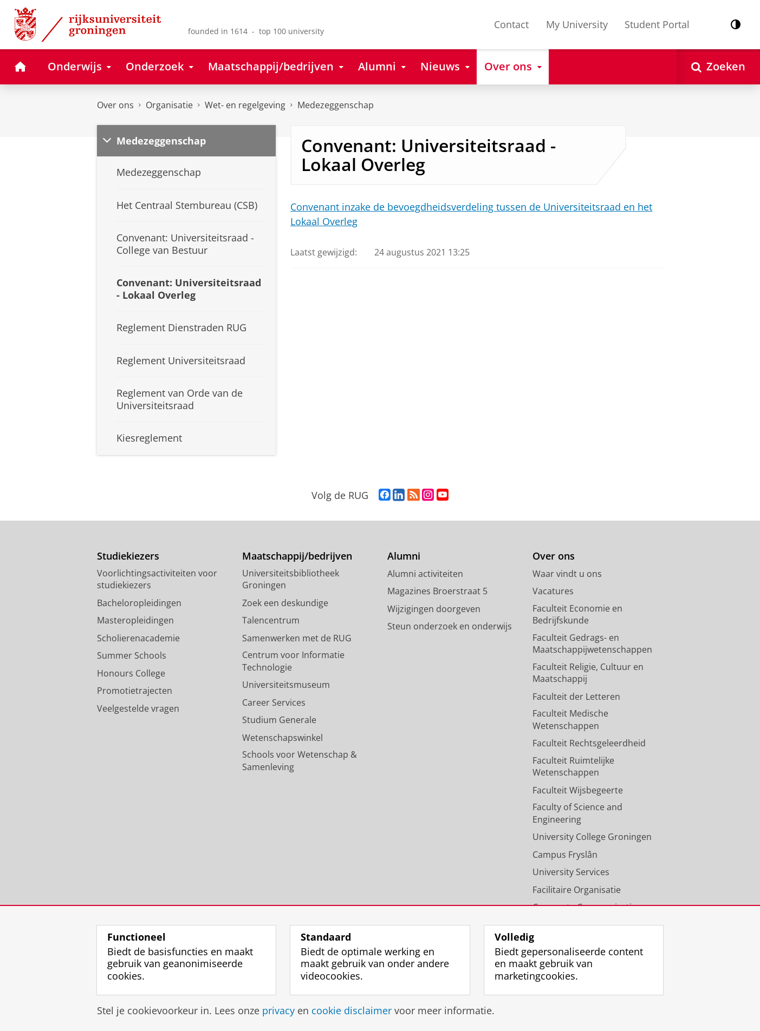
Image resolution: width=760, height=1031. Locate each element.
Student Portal (657, 24)
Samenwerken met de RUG (297, 638)
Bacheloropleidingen (139, 603)
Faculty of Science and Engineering (577, 813)
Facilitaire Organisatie (576, 890)
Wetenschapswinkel (282, 738)
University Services (570, 872)
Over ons (115, 105)
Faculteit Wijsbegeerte (577, 790)
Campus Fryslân (564, 855)
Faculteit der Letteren (576, 696)
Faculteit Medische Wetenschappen (570, 719)
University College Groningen (592, 837)
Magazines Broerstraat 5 (437, 591)
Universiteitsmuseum (286, 685)
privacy (278, 1010)
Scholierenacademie (138, 638)
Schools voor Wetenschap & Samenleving (299, 760)
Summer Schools (131, 655)
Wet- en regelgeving (245, 105)
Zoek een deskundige (285, 603)
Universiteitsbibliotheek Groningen (290, 579)
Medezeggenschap (335, 105)
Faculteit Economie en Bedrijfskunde (577, 614)
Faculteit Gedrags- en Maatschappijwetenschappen (592, 644)
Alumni (403, 556)
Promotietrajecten (134, 691)
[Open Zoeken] (718, 66)
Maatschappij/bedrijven (297, 556)
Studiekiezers (128, 556)
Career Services (274, 702)
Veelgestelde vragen (138, 708)
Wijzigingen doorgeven (433, 609)
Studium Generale (279, 720)
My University (577, 24)
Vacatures (553, 591)
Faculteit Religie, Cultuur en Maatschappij (588, 673)
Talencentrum (271, 620)
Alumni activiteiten (425, 574)
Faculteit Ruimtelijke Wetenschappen (573, 766)
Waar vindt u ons (567, 574)
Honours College (131, 673)
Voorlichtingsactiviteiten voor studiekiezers (157, 579)
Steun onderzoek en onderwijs (449, 626)
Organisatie (169, 105)
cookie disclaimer (351, 1010)
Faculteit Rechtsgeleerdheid (589, 743)
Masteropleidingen (135, 620)
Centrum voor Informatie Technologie (293, 661)
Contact (511, 24)
